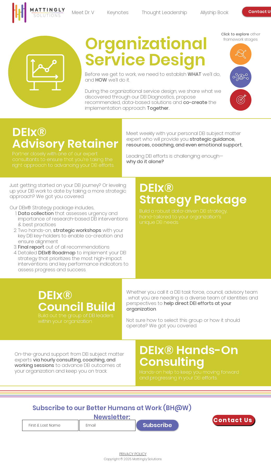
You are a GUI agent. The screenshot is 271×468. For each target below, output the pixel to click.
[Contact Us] (233, 420)
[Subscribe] (157, 425)
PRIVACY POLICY (132, 454)
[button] (164, 12)
